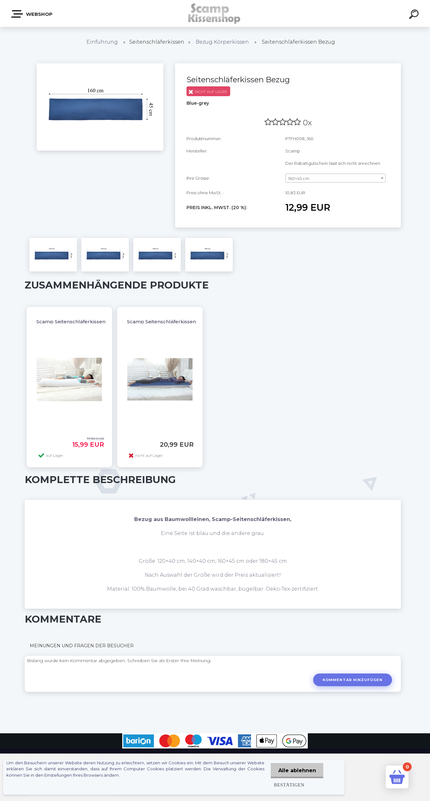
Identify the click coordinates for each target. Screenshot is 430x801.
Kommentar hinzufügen (352, 680)
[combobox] (335, 178)
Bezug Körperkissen (222, 42)
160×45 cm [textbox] (298, 178)
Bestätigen (288, 784)
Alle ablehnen (296, 770)
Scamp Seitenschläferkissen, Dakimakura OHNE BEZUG (105, 321)
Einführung (102, 42)
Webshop (32, 14)
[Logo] (215, 13)
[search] (415, 15)
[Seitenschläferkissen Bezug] (100, 65)
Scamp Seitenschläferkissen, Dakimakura (178, 321)
